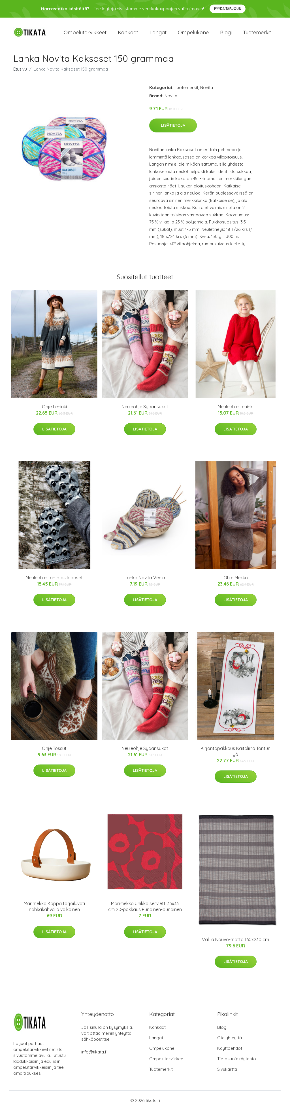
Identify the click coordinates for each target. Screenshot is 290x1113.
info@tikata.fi (94, 1054)
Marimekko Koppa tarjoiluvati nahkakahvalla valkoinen (54, 909)
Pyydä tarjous (227, 9)
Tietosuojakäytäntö (236, 1061)
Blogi (226, 34)
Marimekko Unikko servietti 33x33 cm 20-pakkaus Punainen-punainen (145, 909)
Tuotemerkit (257, 34)
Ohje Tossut (54, 751)
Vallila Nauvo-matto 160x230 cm (235, 942)
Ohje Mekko (235, 580)
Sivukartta (227, 1072)
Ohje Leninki (54, 410)
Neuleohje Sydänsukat (144, 410)
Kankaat (128, 34)
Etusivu (20, 72)
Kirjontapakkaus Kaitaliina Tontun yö (235, 754)
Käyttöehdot (229, 1051)
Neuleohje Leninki (235, 410)
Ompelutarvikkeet (85, 34)
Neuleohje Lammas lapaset (54, 580)
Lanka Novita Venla (145, 580)
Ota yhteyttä (229, 1040)
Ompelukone (193, 34)
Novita (206, 90)
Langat (158, 34)
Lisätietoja (173, 128)
